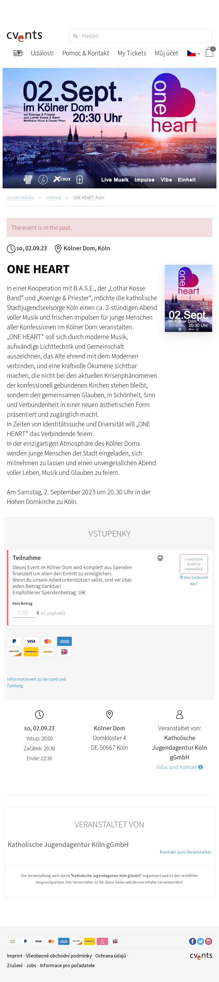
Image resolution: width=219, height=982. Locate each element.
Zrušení (15, 965)
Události (53, 197)
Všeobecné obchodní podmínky (59, 955)
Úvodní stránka (20, 197)
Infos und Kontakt (180, 767)
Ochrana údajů (110, 955)
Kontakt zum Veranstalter (185, 852)
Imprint (15, 955)
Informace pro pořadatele (67, 965)
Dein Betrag (23, 603)
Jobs (31, 965)
